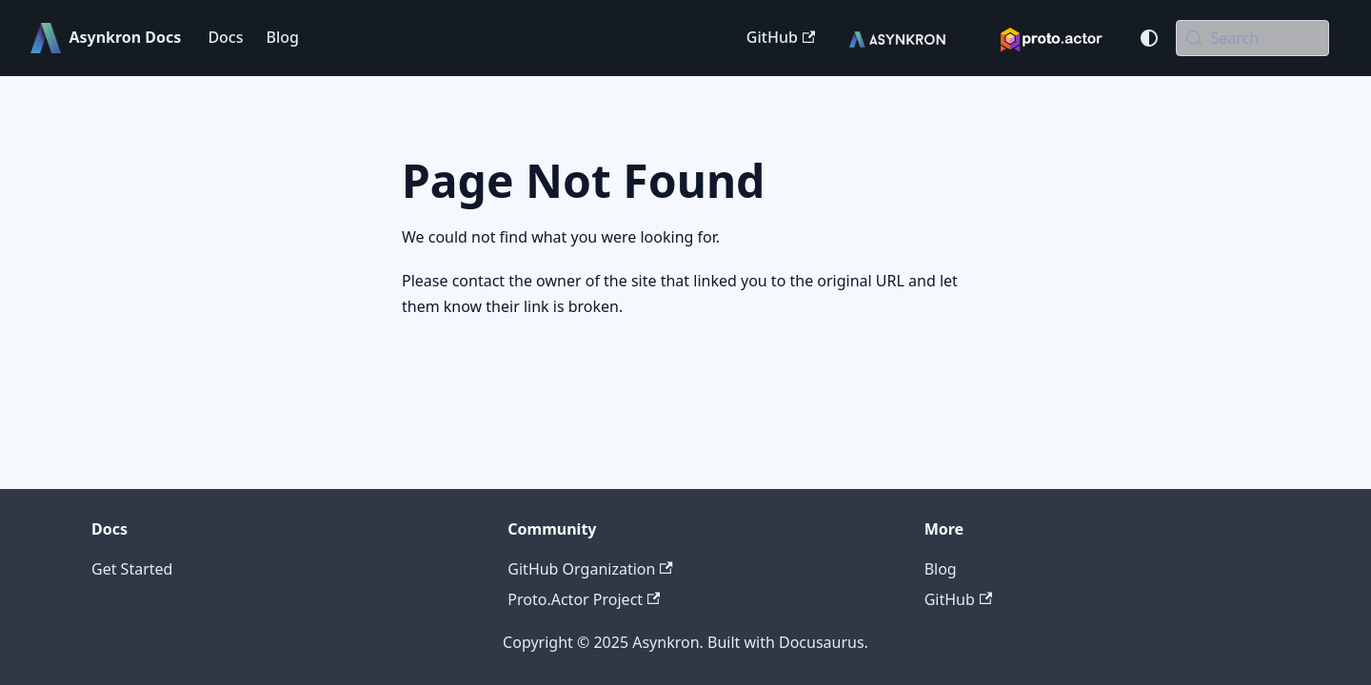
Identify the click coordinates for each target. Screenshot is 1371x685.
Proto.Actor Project (583, 599)
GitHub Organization (589, 568)
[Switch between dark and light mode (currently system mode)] (1149, 38)
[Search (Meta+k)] (1252, 38)
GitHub (780, 37)
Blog (282, 37)
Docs (225, 37)
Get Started (131, 568)
